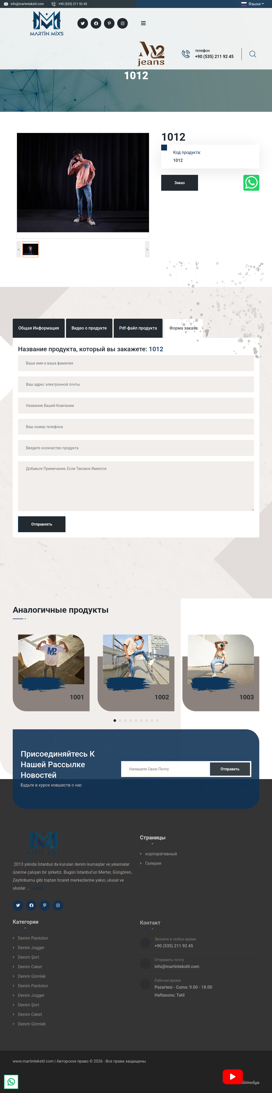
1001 (77, 697)
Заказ (179, 183)
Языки (250, 4)
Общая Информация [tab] (38, 328)
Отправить (230, 773)
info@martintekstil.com (27, 4)
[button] (114, 720)
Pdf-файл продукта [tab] (138, 328)
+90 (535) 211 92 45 (72, 4)
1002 (162, 697)
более (36, 892)
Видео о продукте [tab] (89, 328)
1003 (246, 697)
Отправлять (41, 524)
